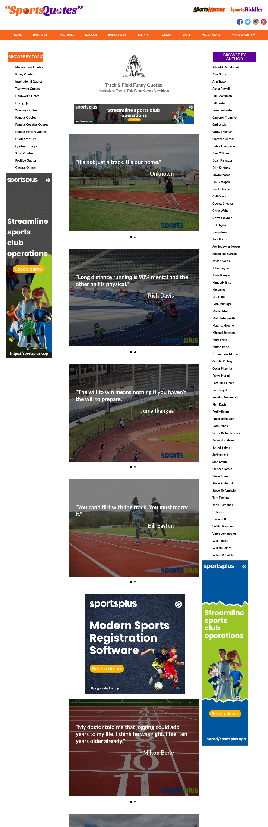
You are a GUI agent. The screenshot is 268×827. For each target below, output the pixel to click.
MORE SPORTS (243, 35)
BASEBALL (40, 35)
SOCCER (91, 35)
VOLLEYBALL (211, 35)
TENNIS (143, 35)
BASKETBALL (117, 35)
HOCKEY (165, 35)
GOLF (187, 35)
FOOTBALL (66, 35)
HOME (17, 35)
